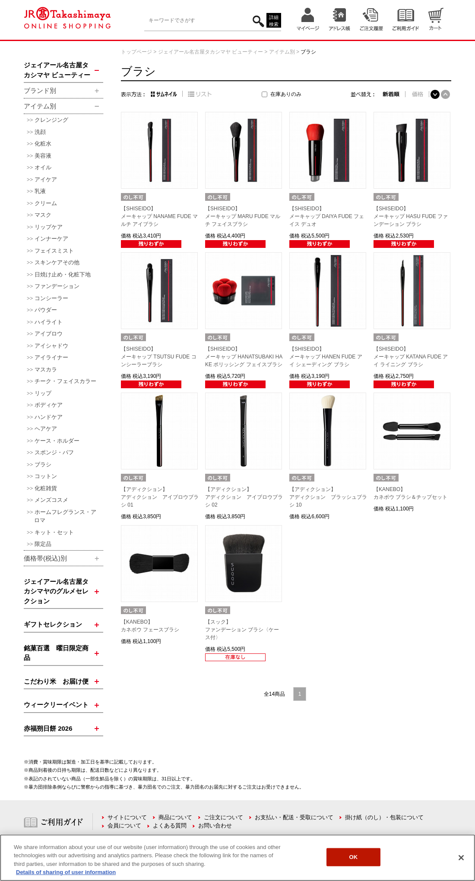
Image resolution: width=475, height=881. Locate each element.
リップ (43, 393)
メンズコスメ (51, 500)
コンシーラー (51, 298)
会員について (124, 825)
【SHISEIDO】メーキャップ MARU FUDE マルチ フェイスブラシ (242, 216)
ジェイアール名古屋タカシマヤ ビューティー (210, 52)
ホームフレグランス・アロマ (65, 516)
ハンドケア (49, 417)
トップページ (136, 52)
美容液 (43, 155)
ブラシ (43, 464)
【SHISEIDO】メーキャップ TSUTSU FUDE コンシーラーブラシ (158, 357)
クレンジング (51, 120)
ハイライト (49, 322)
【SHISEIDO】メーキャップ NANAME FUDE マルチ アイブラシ (159, 216)
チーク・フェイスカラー (65, 381)
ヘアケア (46, 428)
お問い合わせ (215, 825)
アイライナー (51, 357)
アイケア (46, 179)
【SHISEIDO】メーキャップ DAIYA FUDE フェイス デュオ (326, 216)
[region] (237, 857)
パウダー (46, 310)
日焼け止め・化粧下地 (63, 274)
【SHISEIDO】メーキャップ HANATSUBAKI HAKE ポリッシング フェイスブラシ (243, 357)
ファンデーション (57, 286)
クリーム (46, 203)
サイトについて (127, 817)
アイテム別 (282, 52)
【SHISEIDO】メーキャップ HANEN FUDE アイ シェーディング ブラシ (325, 357)
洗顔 (40, 132)
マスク (43, 215)
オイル (43, 167)
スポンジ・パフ (54, 452)
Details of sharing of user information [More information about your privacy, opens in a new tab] (66, 872)
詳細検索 (274, 21)
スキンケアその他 (57, 262)
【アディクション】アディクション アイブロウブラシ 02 (244, 497)
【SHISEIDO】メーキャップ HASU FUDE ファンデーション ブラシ (411, 216)
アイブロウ (49, 333)
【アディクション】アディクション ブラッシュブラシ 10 (328, 497)
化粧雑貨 (46, 488)
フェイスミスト (54, 250)
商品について (175, 817)
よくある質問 (170, 825)
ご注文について (223, 817)
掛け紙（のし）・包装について (384, 817)
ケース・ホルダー (57, 440)
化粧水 (43, 143)
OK (353, 857)
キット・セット (54, 532)
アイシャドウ (51, 345)
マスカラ (46, 369)
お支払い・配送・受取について (294, 817)
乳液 (40, 191)
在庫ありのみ (285, 94)
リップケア (49, 227)
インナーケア (51, 238)
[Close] (461, 857)
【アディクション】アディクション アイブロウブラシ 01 (160, 497)
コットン (46, 476)
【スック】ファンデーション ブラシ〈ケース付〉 (242, 629)
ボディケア (49, 405)
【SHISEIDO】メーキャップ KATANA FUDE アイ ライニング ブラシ (411, 357)
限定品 (43, 544)
